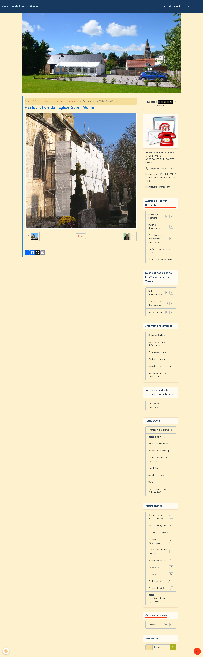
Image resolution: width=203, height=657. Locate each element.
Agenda (177, 6)
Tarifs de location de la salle (159, 251)
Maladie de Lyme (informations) (156, 344)
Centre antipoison (156, 360)
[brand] (21, 6)
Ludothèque (154, 469)
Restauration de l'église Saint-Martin (62, 101)
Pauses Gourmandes (158, 445)
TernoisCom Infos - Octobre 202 (157, 492)
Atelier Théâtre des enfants (160, 554)
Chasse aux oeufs (160, 562)
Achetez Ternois (156, 476)
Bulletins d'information (154, 227)
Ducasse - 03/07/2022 (160, 543)
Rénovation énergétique (159, 452)
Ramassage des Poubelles (160, 260)
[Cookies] (6, 651)
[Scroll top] (197, 651)
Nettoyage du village (160, 534)
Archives (152, 627)
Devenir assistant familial (160, 367)
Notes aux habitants (153, 216)
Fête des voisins (160, 569)
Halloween (160, 576)
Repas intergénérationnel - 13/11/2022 (160, 601)
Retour (80, 236)
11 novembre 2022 (160, 590)
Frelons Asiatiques (157, 353)
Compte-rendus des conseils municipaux (156, 239)
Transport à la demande (160, 431)
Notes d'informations (155, 293)
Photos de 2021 (160, 583)
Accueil (167, 6)
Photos (186, 6)
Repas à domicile (156, 438)
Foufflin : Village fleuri (160, 527)
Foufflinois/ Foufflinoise (160, 406)
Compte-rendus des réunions (156, 303)
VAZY (151, 483)
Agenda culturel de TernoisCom (157, 376)
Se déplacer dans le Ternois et (158, 461)
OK (172, 650)
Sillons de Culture (156, 335)
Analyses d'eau (155, 312)
